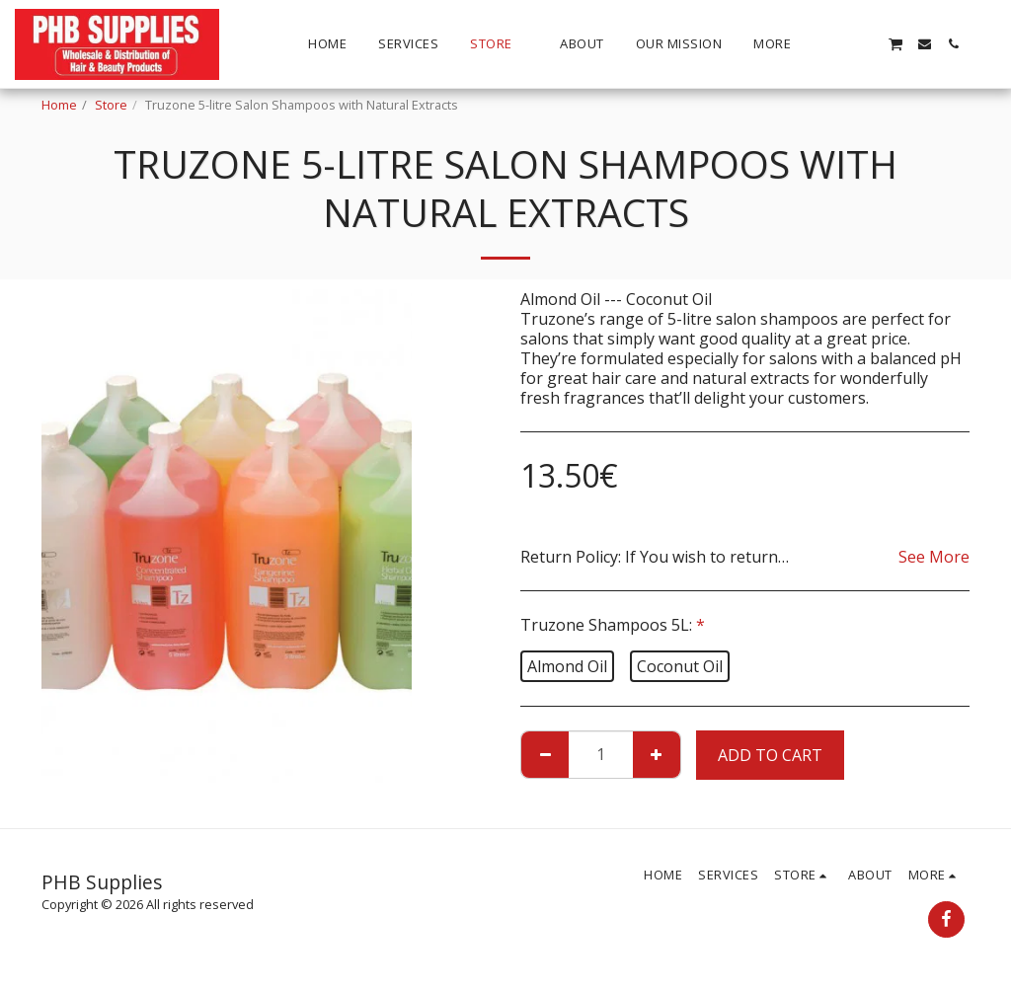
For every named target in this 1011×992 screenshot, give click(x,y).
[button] (837, 44)
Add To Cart (770, 755)
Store (111, 105)
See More (934, 557)
